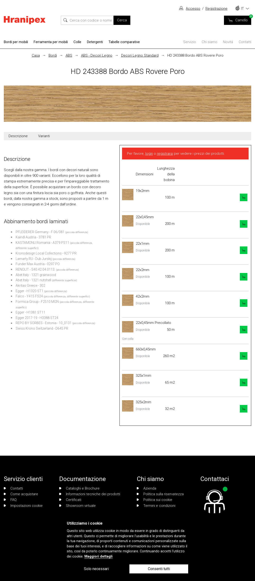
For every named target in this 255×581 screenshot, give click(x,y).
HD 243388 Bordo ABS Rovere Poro (195, 55)
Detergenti (95, 42)
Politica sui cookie (154, 500)
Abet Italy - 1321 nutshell (33, 280)
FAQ (10, 500)
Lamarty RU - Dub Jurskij (34, 259)
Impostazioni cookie (23, 506)
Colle (77, 42)
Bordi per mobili (16, 42)
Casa (36, 55)
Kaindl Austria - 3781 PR (33, 237)
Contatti (245, 42)
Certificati (70, 500)
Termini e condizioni (156, 506)
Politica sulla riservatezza (160, 494)
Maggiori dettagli (98, 556)
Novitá (228, 42)
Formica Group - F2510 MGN (37, 302)
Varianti (44, 136)
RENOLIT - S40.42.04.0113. (35, 269)
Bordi (53, 55)
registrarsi (165, 153)
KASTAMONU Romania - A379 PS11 (42, 243)
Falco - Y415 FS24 (29, 296)
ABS (69, 55)
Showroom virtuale (77, 506)
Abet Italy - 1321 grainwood (36, 275)
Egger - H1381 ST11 (30, 312)
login (149, 153)
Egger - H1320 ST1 (29, 291)
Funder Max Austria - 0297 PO (38, 264)
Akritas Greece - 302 (30, 285)
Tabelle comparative (124, 42)
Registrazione (216, 8)
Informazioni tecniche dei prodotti (89, 494)
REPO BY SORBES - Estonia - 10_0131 (44, 323)
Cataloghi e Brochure (79, 488)
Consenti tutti (159, 569)
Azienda (146, 488)
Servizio (189, 42)
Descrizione (18, 136)
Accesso (193, 8)
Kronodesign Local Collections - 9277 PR (46, 253)
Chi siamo (209, 42)
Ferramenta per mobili (51, 42)
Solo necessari (96, 569)
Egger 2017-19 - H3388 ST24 (37, 318)
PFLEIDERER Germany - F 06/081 (40, 232)
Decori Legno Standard (140, 55)
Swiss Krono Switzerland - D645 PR (42, 328)
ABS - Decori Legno (96, 55)
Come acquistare (21, 494)
